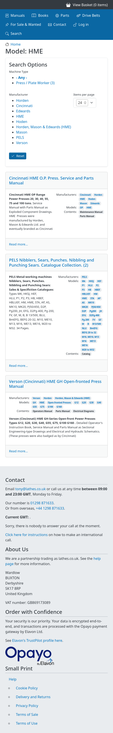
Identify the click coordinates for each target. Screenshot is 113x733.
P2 (97, 285)
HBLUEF (86, 294)
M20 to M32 (88, 349)
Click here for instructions (26, 534)
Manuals (18, 15)
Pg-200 (85, 319)
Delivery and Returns (33, 696)
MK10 (91, 302)
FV (93, 319)
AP (99, 298)
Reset (20, 156)
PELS (84, 277)
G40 (99, 402)
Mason (83, 203)
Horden (98, 194)
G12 (76, 402)
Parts (65, 15)
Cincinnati (85, 194)
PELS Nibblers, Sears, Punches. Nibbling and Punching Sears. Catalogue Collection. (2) (51, 262)
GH (34, 402)
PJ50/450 (95, 307)
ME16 (85, 345)
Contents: (70, 212)
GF (100, 319)
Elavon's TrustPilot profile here (37, 640)
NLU (84, 328)
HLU (90, 285)
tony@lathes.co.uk (30, 488)
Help (13, 679)
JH (101, 311)
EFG (84, 315)
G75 (42, 406)
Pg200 (93, 311)
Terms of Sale (27, 714)
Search (16, 33)
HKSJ (91, 281)
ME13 (93, 341)
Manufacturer (18, 94)
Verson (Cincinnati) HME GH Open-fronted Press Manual (55, 384)
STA (92, 298)
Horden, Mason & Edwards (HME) (72, 398)
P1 (83, 285)
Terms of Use (27, 723)
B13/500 (96, 324)
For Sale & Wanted (26, 24)
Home (16, 44)
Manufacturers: (66, 195)
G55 (35, 406)
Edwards (95, 203)
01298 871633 (41, 503)
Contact (59, 24)
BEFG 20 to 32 (89, 332)
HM (96, 294)
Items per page (83, 94)
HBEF (97, 289)
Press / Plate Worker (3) (35, 82)
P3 (83, 289)
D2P (84, 311)
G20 (84, 402)
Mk (83, 281)
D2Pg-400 (94, 315)
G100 (50, 406)
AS (83, 302)
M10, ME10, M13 (90, 337)
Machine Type (18, 72)
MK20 (85, 307)
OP (81, 207)
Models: (71, 207)
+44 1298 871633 (50, 508)
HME (82, 199)
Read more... (18, 244)
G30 (92, 402)
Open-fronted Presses (59, 402)
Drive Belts (91, 15)
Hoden (91, 199)
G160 (59, 406)
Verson (36, 398)
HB (89, 289)
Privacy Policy (27, 705)
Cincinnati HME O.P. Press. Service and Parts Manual (51, 180)
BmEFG (94, 328)
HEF (99, 281)
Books (43, 15)
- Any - (21, 77)
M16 (84, 341)
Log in (84, 24)
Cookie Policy (27, 688)
